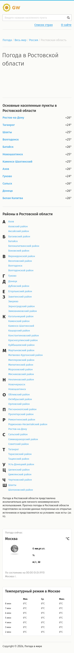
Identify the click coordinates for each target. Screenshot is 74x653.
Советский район (18, 443)
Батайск (8, 146)
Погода (7, 40)
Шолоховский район (20, 489)
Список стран (43, 25)
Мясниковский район (21, 374)
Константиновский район (23, 335)
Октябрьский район (20, 399)
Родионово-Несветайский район (27, 424)
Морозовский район (20, 369)
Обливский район (19, 394)
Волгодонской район (20, 270)
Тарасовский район (20, 454)
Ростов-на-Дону (13, 117)
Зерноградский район (21, 306)
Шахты (7, 132)
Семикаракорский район (23, 439)
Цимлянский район (19, 474)
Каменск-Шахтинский (17, 161)
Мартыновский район (21, 350)
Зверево (13, 301)
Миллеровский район (21, 359)
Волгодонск (11, 139)
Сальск (7, 183)
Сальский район (18, 434)
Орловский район (19, 403)
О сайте (66, 25)
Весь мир (20, 40)
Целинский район (19, 469)
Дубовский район (18, 285)
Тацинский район (18, 458)
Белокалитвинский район (23, 245)
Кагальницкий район (20, 316)
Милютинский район (20, 364)
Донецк (8, 190)
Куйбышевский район (21, 344)
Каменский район (19, 321)
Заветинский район (20, 296)
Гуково (7, 176)
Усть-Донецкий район (21, 464)
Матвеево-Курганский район (25, 354)
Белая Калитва (13, 198)
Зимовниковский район (22, 310)
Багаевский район (19, 236)
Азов (6, 168)
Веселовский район (20, 260)
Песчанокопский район (22, 409)
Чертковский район (20, 479)
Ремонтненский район (21, 419)
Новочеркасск (16, 384)
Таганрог (9, 124)
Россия (34, 40)
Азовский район (18, 226)
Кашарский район (19, 330)
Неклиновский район (21, 379)
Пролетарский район (21, 414)
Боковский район (18, 250)
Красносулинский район (23, 340)
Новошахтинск (13, 154)
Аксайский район (18, 231)
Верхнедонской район (21, 256)
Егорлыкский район (20, 291)
